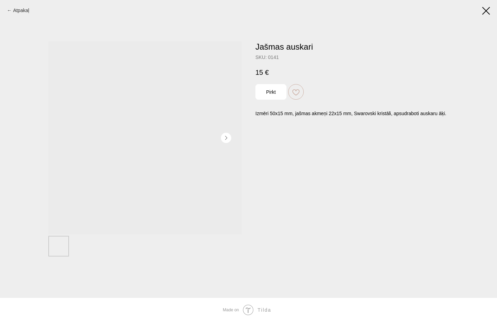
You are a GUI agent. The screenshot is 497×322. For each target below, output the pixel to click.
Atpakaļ (21, 10)
